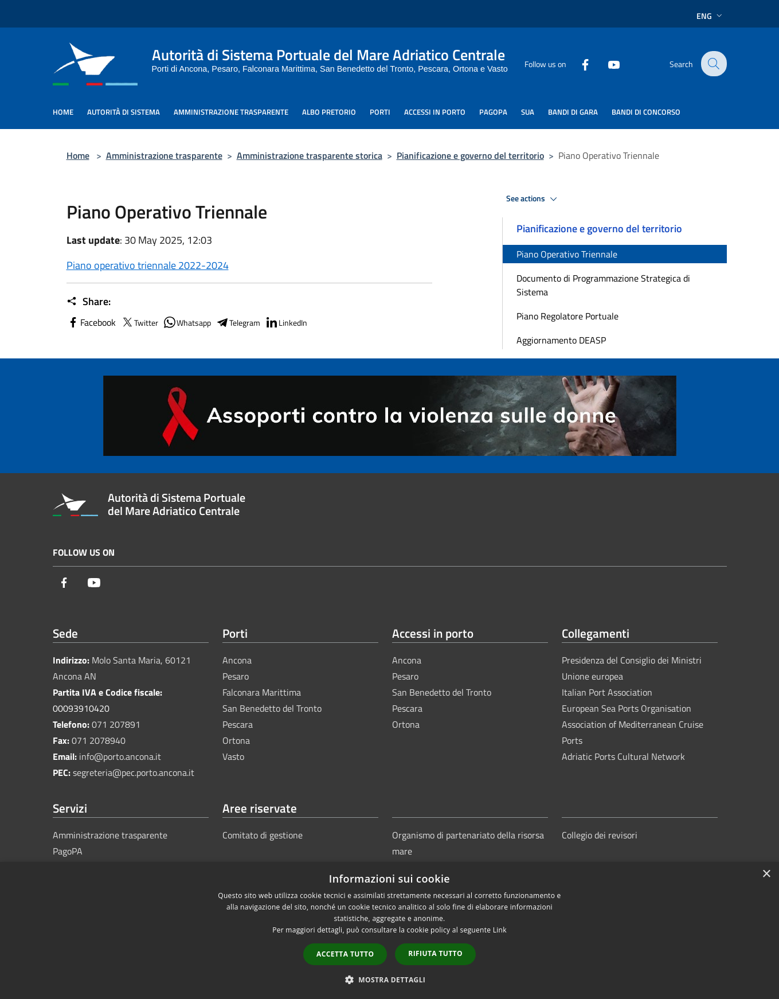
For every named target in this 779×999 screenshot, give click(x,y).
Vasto (233, 756)
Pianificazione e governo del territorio (470, 155)
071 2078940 (99, 740)
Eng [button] (710, 16)
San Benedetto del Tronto (272, 708)
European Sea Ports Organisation (626, 708)
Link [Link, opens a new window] (500, 930)
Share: (88, 302)
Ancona (237, 660)
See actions (533, 199)
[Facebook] (577, 63)
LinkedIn (286, 322)
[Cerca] (713, 63)
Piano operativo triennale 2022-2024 (147, 265)
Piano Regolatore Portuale (567, 316)
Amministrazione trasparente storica (309, 155)
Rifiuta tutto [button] (435, 953)
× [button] (766, 874)
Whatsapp (187, 322)
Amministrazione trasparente (164, 155)
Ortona (236, 740)
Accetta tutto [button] (345, 954)
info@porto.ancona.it (120, 756)
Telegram (238, 322)
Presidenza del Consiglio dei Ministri (632, 660)
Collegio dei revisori (599, 835)
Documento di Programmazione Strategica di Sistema (603, 285)
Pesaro (235, 676)
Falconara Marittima (261, 692)
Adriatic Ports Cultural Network (623, 756)
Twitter (139, 322)
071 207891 (116, 724)
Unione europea (592, 676)
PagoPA (68, 851)
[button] (390, 979)
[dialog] (389, 930)
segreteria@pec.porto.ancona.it (133, 772)
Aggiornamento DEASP (561, 340)
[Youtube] (606, 63)
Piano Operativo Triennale (566, 254)
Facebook (91, 322)
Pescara (237, 724)
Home (77, 155)
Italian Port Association (607, 692)
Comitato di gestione (262, 835)
